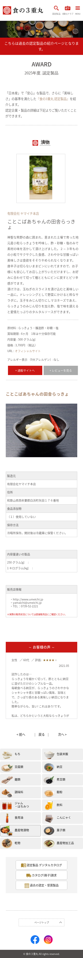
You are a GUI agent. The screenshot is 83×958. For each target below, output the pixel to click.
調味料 (19, 792)
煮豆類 (61, 779)
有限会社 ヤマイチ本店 (23, 213)
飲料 (59, 805)
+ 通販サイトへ (25, 370)
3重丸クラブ (67, 10)
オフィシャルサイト (28, 351)
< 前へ (21, 734)
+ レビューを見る (61, 370)
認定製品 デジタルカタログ (41, 865)
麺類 (17, 779)
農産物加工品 (65, 843)
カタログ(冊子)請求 (41, 875)
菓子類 (61, 830)
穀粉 (59, 792)
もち (17, 754)
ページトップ (41, 922)
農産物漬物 (22, 830)
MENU (78, 10)
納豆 (59, 766)
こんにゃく (64, 817)
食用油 (19, 817)
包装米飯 (62, 754)
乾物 (17, 843)
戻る (42, 734)
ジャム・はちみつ (22, 805)
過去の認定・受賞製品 (41, 885)
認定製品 (56, 10)
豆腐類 (19, 766)
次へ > (62, 734)
